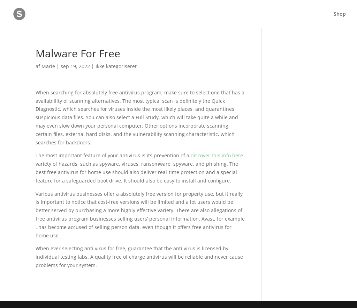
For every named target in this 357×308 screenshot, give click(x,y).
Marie (48, 66)
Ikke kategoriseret (116, 66)
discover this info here (217, 155)
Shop (340, 14)
